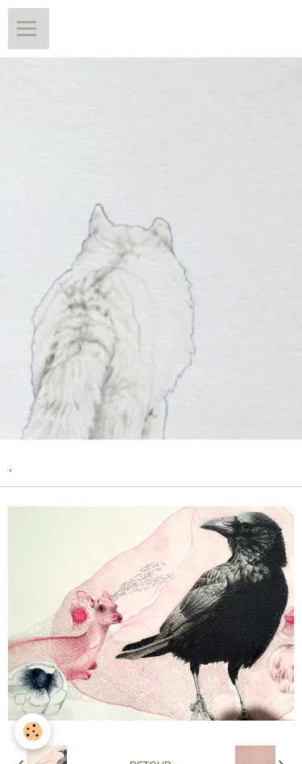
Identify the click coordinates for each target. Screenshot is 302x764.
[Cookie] (32, 731)
